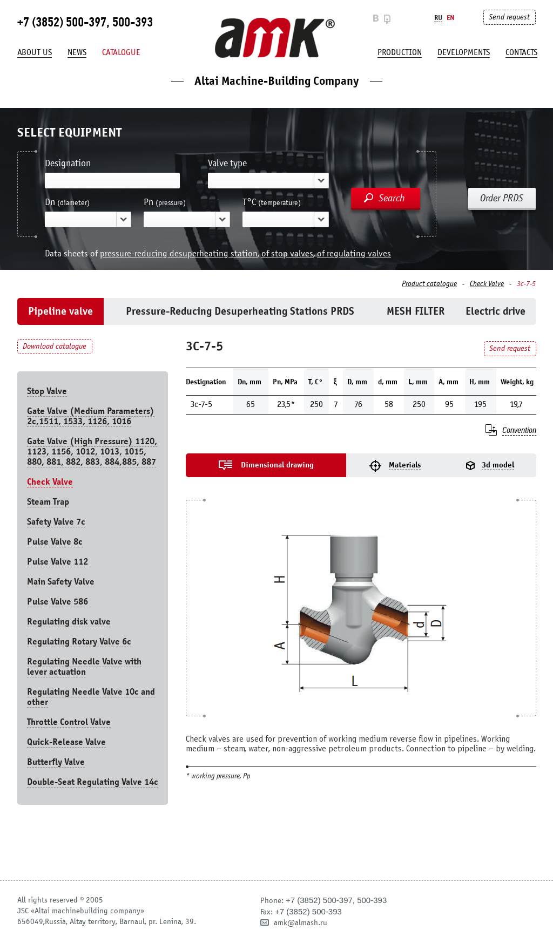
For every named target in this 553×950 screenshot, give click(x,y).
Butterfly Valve (56, 762)
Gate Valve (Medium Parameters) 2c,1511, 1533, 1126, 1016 (90, 416)
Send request (509, 17)
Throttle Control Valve (69, 722)
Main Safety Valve (61, 581)
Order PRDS (501, 198)
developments (463, 52)
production (399, 52)
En (450, 17)
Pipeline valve (60, 311)
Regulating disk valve (69, 621)
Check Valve (487, 284)
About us (34, 52)
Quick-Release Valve (66, 742)
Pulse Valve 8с (55, 542)
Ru (438, 17)
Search (392, 198)
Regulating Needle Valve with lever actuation (84, 666)
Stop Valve (47, 391)
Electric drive (495, 311)
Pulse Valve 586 (57, 601)
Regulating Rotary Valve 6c (79, 641)
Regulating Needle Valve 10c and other (91, 697)
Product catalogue (429, 284)
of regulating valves (354, 253)
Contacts (521, 52)
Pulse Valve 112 (57, 562)
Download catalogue (54, 346)
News (77, 52)
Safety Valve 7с (56, 522)
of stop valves (287, 253)
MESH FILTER (415, 311)
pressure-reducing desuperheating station (179, 253)
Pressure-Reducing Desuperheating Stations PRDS (240, 311)
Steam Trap (48, 502)
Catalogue (121, 52)
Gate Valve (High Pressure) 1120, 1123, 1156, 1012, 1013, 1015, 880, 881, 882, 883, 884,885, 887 (92, 451)
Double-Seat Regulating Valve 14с (92, 782)
